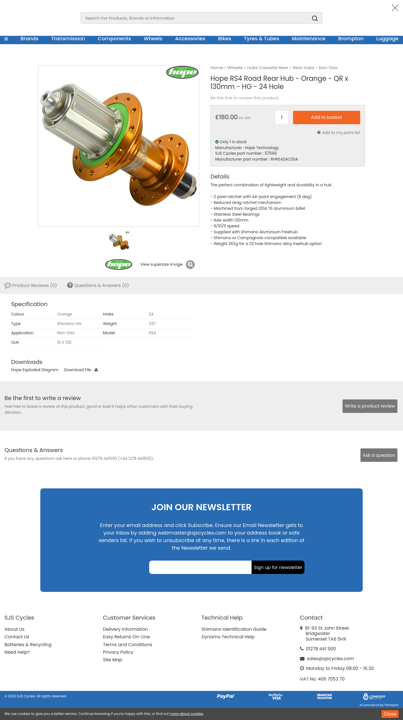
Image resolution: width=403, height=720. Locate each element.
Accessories (190, 38)
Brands (29, 38)
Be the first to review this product (244, 97)
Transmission (68, 38)
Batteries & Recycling (27, 644)
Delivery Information (125, 629)
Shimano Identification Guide (234, 629)
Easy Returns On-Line (126, 637)
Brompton (351, 38)
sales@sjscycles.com (330, 658)
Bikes (224, 38)
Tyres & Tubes (261, 38)
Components (114, 38)
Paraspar (392, 705)
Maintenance (308, 38)
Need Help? (17, 652)
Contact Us (16, 637)
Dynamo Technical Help (228, 637)
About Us (14, 629)
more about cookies (186, 713)
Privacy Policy (118, 652)
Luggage (387, 38)
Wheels (153, 38)
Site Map (112, 660)
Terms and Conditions (127, 644)
